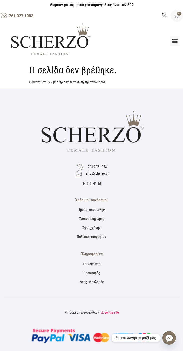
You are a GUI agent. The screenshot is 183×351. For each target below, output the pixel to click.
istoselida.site (109, 312)
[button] (174, 41)
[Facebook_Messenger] (169, 338)
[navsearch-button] (164, 16)
